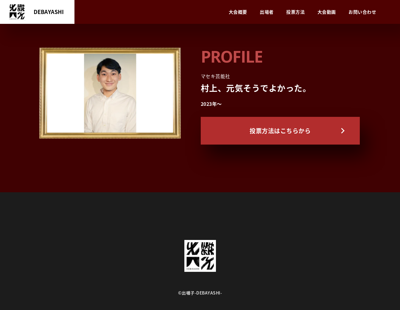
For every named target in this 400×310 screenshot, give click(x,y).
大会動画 (326, 12)
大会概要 (238, 12)
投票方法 (295, 12)
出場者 (267, 12)
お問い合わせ (362, 12)
